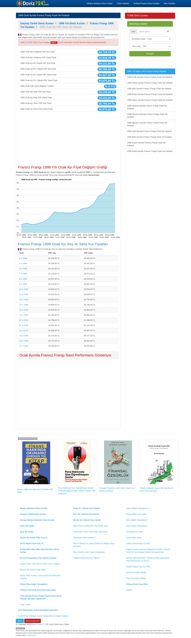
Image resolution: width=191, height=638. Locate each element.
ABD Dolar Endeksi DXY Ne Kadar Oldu (90, 526)
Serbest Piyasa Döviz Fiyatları (147, 3)
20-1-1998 (23, 320)
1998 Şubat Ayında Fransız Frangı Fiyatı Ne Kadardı (150, 83)
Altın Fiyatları (169, 3)
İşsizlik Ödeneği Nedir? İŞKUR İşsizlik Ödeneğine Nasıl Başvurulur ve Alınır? (147, 559)
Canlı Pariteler (123, 3)
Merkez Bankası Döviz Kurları (100, 3)
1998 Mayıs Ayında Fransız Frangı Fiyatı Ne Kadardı (150, 100)
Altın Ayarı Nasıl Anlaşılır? (84, 537)
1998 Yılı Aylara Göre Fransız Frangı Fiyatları (146, 71)
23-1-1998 (23, 336)
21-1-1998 (23, 325)
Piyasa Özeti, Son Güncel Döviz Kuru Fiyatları (40, 564)
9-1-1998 (23, 284)
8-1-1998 (23, 279)
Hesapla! (150, 54)
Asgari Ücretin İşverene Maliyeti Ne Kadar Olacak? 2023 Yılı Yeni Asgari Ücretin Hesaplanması (148, 550)
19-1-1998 (23, 315)
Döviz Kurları (37, 624)
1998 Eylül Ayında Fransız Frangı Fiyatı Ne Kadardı (149, 131)
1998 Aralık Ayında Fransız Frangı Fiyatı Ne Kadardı (149, 151)
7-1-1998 (23, 274)
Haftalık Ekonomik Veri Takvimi (86, 558)
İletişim (129, 590)
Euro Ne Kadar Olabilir (136, 578)
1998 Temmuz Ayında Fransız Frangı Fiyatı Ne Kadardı (147, 115)
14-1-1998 (23, 299)
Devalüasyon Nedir (134, 532)
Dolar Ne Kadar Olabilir (136, 572)
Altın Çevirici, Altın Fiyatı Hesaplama (89, 552)
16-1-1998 (23, 310)
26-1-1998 (23, 341)
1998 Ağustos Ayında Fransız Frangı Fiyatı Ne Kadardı (147, 124)
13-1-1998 (23, 294)
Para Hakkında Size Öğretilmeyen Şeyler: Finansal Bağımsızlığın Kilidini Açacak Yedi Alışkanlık (76, 468)
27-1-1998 (23, 346)
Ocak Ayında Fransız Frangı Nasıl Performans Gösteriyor (65, 355)
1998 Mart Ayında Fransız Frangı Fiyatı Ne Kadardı (149, 88)
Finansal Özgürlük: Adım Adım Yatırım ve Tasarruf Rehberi (117, 466)
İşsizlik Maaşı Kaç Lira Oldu (138, 566)
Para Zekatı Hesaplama (136, 526)
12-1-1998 (23, 289)
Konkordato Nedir (134, 537)
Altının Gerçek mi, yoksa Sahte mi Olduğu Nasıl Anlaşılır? (94, 544)
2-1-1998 (23, 258)
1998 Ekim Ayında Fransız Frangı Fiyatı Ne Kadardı (149, 137)
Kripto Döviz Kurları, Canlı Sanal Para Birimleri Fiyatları (40, 576)
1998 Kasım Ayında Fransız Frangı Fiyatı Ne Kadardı (146, 144)
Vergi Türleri (25, 604)
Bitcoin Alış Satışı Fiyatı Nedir (33, 570)
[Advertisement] (68, 139)
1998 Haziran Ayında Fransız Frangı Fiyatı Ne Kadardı (147, 107)
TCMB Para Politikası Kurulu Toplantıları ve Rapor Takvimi (43, 616)
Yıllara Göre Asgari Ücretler (138, 543)
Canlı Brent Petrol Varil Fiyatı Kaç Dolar (90, 532)
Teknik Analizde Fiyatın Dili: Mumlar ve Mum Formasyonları (156, 466)
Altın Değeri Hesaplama (136, 520)
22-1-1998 (23, 330)
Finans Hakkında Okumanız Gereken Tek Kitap (35, 467)
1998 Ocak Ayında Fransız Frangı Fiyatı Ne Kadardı (149, 77)
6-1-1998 (23, 268)
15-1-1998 (23, 305)
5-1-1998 (23, 263)
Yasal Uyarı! (31, 635)
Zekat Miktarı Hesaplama (137, 508)
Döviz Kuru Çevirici (138, 24)
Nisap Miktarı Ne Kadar (136, 514)
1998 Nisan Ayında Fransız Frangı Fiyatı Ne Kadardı (150, 94)
